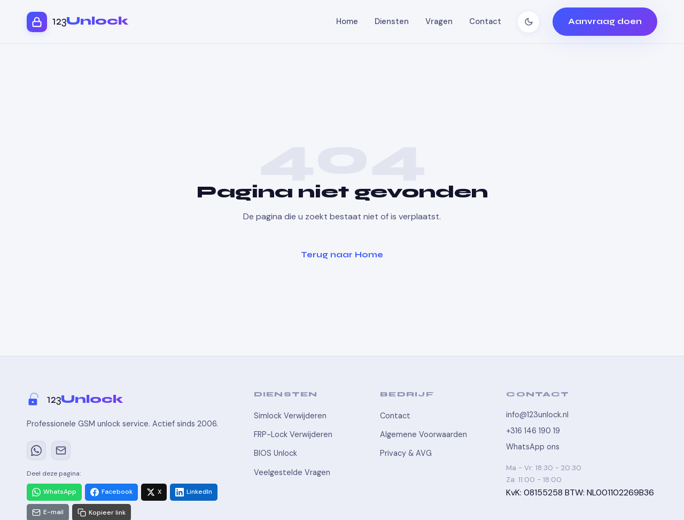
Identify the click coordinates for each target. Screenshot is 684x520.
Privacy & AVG (406, 453)
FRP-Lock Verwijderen (293, 434)
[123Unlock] (127, 400)
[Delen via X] (154, 492)
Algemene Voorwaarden (423, 434)
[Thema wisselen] (528, 22)
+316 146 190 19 (533, 430)
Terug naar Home (342, 254)
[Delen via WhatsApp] (54, 492)
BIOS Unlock (275, 453)
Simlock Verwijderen (290, 415)
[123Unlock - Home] (78, 22)
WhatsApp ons (532, 447)
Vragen (439, 21)
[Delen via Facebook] (111, 492)
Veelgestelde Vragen (292, 472)
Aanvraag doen (605, 21)
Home (347, 21)
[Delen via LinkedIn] (193, 492)
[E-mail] (61, 450)
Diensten (392, 21)
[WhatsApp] (36, 450)
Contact (485, 21)
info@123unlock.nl (537, 414)
